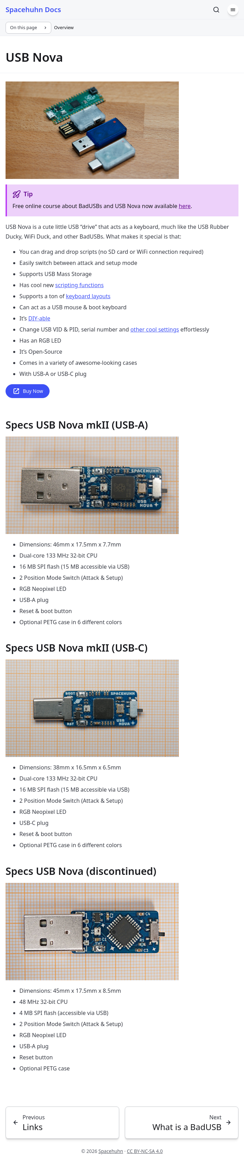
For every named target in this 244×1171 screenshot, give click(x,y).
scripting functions (79, 285)
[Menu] (232, 9)
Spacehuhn (110, 1151)
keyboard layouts (88, 296)
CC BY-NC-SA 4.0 (145, 1151)
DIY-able (39, 318)
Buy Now (27, 391)
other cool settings (154, 329)
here (185, 206)
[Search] (216, 10)
